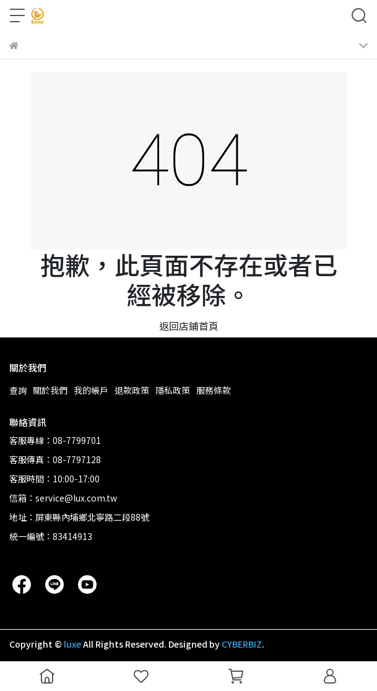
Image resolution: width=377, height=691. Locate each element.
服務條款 (213, 390)
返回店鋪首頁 (189, 325)
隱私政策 (172, 390)
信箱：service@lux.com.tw (63, 498)
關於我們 (50, 390)
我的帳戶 (91, 390)
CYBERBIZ (242, 644)
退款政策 (132, 390)
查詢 (18, 390)
